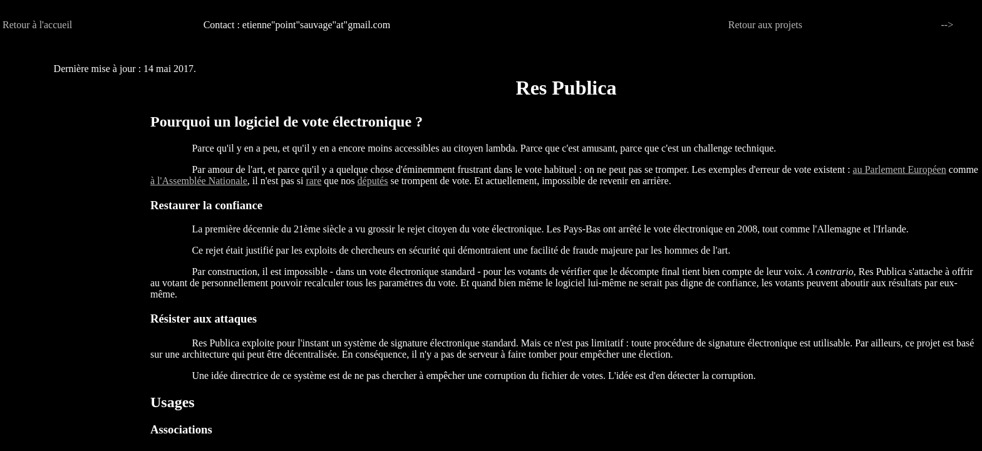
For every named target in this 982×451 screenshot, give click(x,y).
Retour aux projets (765, 24)
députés (373, 180)
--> (947, 24)
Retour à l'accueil (37, 24)
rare (313, 180)
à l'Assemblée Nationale (198, 180)
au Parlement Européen (899, 169)
